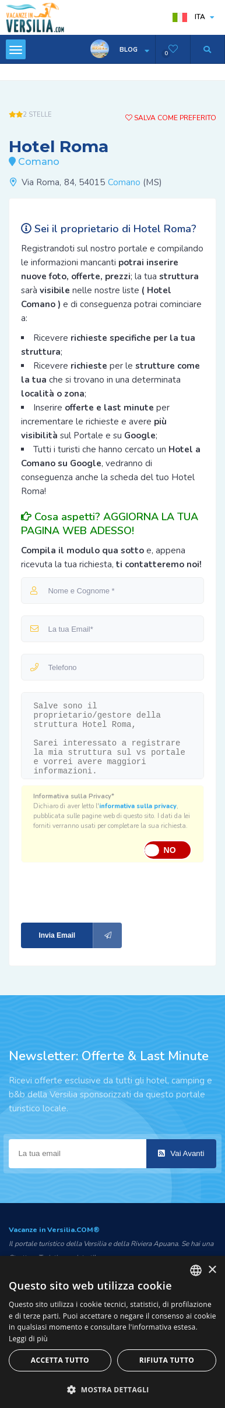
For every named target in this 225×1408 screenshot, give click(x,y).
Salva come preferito (170, 118)
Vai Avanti (181, 1153)
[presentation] (99, 892)
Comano (124, 182)
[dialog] (112, 1332)
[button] (112, 1389)
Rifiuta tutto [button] (167, 1360)
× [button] (212, 1270)
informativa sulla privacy (138, 806)
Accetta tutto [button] (60, 1360)
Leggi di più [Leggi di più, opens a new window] (28, 1339)
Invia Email (80, 935)
